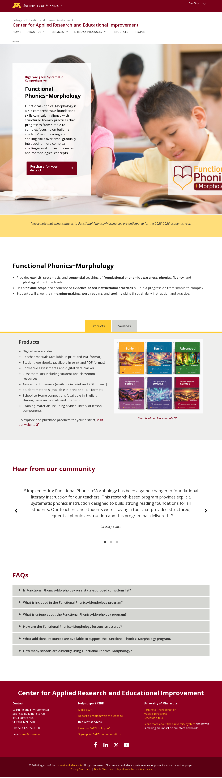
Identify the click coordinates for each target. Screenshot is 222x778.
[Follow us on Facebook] (93, 746)
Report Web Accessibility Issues (135, 769)
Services (124, 327)
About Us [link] (34, 32)
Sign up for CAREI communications (100, 735)
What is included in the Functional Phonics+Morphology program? (73, 603)
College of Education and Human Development (42, 21)
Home (16, 42)
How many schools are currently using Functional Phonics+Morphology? (77, 651)
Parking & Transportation (160, 710)
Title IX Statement (103, 769)
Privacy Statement (79, 769)
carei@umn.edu (30, 735)
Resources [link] (120, 32)
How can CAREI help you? (94, 729)
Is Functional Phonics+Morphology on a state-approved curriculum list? (77, 591)
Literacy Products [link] (88, 32)
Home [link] (17, 32)
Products (98, 327)
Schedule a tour (153, 718)
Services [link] (58, 32)
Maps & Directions (155, 714)
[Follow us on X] (117, 746)
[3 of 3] (117, 543)
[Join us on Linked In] (105, 746)
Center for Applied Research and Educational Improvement (75, 26)
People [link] (140, 32)
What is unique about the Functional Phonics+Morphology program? (75, 615)
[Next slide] (206, 511)
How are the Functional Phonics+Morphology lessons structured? (72, 627)
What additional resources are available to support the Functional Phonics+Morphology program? (97, 639)
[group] (111, 511)
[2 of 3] (111, 543)
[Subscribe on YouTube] (129, 746)
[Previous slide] (16, 511)
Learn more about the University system (169, 725)
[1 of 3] (105, 543)
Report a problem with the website (100, 716)
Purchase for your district (44, 169)
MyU (206, 3)
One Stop (194, 3)
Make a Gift (85, 710)
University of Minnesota (69, 766)
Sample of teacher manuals (155, 419)
